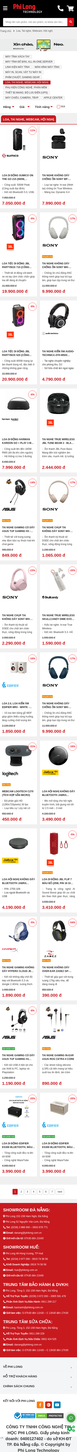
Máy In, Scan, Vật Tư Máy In (23, 72)
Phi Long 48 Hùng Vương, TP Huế (24, 1253)
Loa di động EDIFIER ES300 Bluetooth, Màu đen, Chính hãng (17, 1147)
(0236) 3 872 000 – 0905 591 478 (47, 1296)
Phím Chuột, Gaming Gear (22, 77)
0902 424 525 (48, 1339)
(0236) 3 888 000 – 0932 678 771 (29, 1227)
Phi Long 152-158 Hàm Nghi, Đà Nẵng (27, 1216)
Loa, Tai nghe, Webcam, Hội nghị (26, 82)
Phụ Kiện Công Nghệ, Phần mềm (26, 87)
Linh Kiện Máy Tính (17, 67)
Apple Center (53, 97)
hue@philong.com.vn (26, 1270)
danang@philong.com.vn (28, 1232)
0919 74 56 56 (38, 1264)
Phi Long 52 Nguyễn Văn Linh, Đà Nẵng (27, 1221)
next (59, 1191)
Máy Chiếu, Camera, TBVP (21, 97)
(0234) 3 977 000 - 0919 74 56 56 (29, 1259)
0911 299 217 (48, 1301)
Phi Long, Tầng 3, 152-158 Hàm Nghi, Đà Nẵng (31, 1290)
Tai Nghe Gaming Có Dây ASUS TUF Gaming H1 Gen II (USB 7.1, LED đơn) (18, 1059)
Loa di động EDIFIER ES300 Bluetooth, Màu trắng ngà (57, 1147)
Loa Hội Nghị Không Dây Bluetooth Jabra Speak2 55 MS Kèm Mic (18, 883)
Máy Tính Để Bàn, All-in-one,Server (29, 61)
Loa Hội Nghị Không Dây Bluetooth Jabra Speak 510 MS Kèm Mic (58, 795)
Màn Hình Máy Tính (47, 67)
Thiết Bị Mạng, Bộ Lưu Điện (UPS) (26, 92)
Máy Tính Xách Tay (17, 56)
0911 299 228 (36, 1333)
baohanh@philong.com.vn (28, 1307)
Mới (63, 106)
